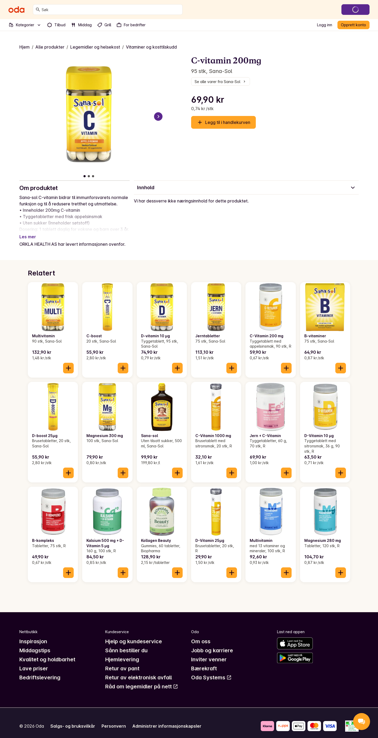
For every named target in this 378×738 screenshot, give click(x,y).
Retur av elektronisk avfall (138, 671)
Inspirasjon (33, 635)
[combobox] (111, 10)
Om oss (200, 635)
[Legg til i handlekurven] (68, 361)
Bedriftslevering (39, 671)
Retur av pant (122, 662)
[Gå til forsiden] (16, 9)
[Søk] (38, 9)
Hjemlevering (122, 653)
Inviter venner (209, 653)
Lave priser (33, 662)
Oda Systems (211, 671)
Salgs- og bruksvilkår (72, 719)
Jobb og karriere (212, 644)
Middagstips (34, 644)
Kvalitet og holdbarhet (47, 653)
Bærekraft (204, 662)
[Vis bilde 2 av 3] (89, 176)
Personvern (114, 719)
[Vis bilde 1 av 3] (84, 176)
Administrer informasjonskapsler (166, 719)
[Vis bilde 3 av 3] (93, 176)
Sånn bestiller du (126, 644)
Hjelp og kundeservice (133, 635)
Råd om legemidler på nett (141, 680)
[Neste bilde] (158, 116)
